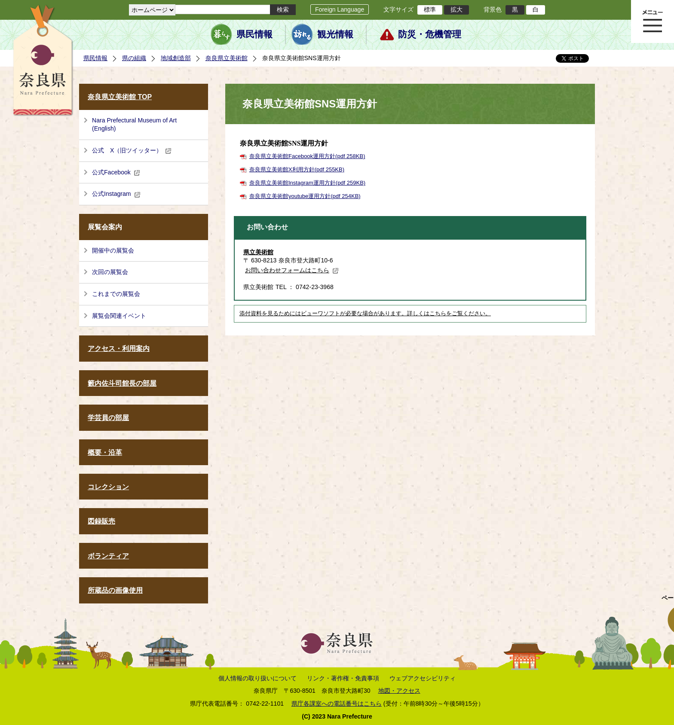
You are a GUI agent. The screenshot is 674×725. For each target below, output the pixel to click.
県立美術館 (258, 252)
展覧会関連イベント (119, 315)
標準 (430, 9)
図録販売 (101, 521)
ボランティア (108, 556)
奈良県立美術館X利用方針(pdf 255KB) (296, 169)
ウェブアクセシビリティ (422, 678)
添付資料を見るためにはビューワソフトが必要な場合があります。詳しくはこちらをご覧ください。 (365, 314)
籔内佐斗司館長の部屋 (122, 383)
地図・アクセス (399, 690)
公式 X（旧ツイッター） (132, 150)
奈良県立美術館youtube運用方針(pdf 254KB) (305, 196)
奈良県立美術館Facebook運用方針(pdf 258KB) (307, 156)
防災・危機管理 (429, 34)
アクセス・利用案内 (119, 348)
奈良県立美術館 (226, 58)
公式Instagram (116, 193)
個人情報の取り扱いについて (257, 678)
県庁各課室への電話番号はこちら (336, 703)
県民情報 (254, 34)
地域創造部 (176, 58)
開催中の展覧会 (113, 250)
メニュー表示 (652, 21)
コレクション (108, 486)
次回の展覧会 (110, 271)
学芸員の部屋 (108, 417)
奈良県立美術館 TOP (120, 97)
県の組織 (134, 58)
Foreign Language (339, 9)
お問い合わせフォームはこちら (292, 270)
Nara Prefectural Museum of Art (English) (134, 124)
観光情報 (335, 34)
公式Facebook (116, 172)
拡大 (456, 9)
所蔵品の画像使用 (115, 590)
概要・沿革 (105, 452)
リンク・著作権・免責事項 (343, 678)
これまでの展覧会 (116, 293)
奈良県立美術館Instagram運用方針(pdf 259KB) (307, 183)
